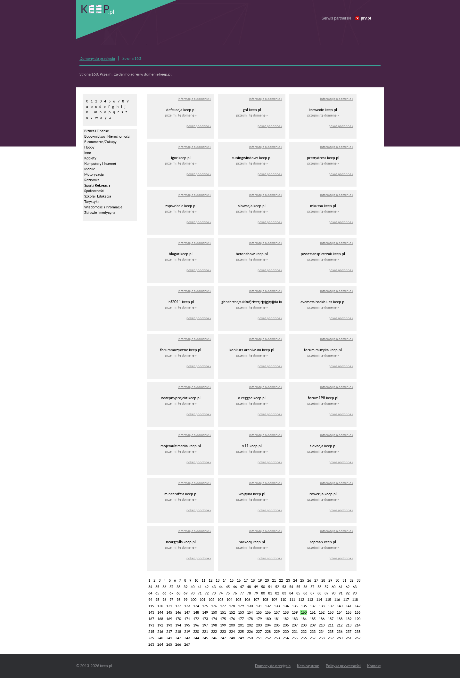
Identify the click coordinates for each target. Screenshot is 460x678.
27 (316, 580)
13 (217, 580)
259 (330, 638)
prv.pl (366, 18)
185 (313, 619)
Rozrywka (92, 180)
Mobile (89, 169)
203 (259, 625)
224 (232, 632)
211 (330, 625)
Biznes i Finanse (96, 131)
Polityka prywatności (343, 666)
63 (355, 587)
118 (355, 599)
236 (339, 632)
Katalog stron (308, 666)
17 (246, 580)
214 (357, 625)
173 (205, 619)
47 (242, 587)
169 (169, 619)
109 (274, 599)
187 (330, 619)
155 (259, 612)
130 (250, 606)
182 (286, 619)
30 (337, 580)
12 (210, 580)
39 (185, 587)
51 (270, 587)
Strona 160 (131, 58)
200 (232, 625)
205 (277, 625)
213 (348, 625)
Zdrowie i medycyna (99, 212)
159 (295, 612)
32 (351, 580)
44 (221, 587)
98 (178, 599)
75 (228, 593)
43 (214, 587)
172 (196, 619)
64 (150, 593)
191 (151, 625)
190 (357, 619)
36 (164, 587)
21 (274, 580)
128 (232, 606)
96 (164, 599)
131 (259, 606)
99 (185, 599)
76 (235, 593)
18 (253, 580)
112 (301, 599)
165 (348, 612)
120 (160, 606)
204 (268, 625)
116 (337, 599)
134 (286, 606)
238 (357, 632)
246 (214, 638)
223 (223, 632)
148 (196, 612)
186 (321, 619)
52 (277, 587)
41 (199, 587)
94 (150, 599)
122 (178, 606)
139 (330, 606)
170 (178, 619)
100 (193, 599)
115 (328, 599)
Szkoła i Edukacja (97, 196)
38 (178, 587)
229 (277, 632)
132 (268, 606)
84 (291, 593)
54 (291, 587)
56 (305, 587)
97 (171, 599)
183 (295, 619)
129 (241, 606)
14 (224, 580)
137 (313, 606)
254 (286, 638)
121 (169, 606)
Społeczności (94, 191)
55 (298, 587)
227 (259, 632)
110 (283, 599)
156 (268, 612)
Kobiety (90, 158)
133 (277, 606)
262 (357, 638)
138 (321, 606)
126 (214, 606)
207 (295, 625)
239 (151, 638)
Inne (87, 153)
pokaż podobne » (198, 126)
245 (205, 638)
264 (160, 644)
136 (304, 606)
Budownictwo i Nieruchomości (107, 136)
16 (239, 580)
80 (263, 593)
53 (284, 587)
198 (214, 625)
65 (157, 593)
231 (295, 632)
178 (250, 619)
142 (357, 606)
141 (348, 606)
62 (347, 587)
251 (259, 638)
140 (339, 606)
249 (241, 638)
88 (319, 593)
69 (185, 593)
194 (178, 625)
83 (284, 593)
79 (256, 593)
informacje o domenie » (194, 99)
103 (220, 599)
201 (241, 625)
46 (235, 587)
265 (169, 644)
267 (187, 644)
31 (344, 580)
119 (151, 606)
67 (171, 593)
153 (241, 612)
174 (214, 619)
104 (229, 599)
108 (265, 599)
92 (347, 593)
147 (187, 612)
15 (232, 580)
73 (214, 593)
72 (207, 593)
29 (330, 580)
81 (270, 593)
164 (339, 612)
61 (340, 587)
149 (205, 612)
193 (169, 625)
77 (242, 593)
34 (150, 587)
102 (211, 599)
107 (256, 599)
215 (151, 632)
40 (192, 587)
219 (187, 632)
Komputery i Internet (100, 163)
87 (312, 593)
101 (202, 599)
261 (348, 638)
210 (321, 625)
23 (288, 580)
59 (326, 587)
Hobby (89, 147)
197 (205, 625)
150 (214, 612)
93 (355, 593)
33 (358, 580)
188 (339, 619)
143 (151, 612)
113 (310, 599)
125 (205, 606)
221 (205, 632)
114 (319, 599)
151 (223, 612)
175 (223, 619)
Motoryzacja (94, 174)
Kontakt (374, 666)
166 (357, 612)
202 (250, 625)
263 (151, 644)
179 (259, 619)
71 (199, 593)
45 (228, 587)
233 (313, 632)
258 (321, 638)
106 (247, 599)
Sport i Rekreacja (97, 185)
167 (151, 619)
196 (196, 625)
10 (196, 580)
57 (312, 587)
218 (178, 632)
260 (339, 638)
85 (298, 593)
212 (339, 625)
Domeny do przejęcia (97, 58)
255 (295, 638)
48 (249, 587)
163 (330, 612)
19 (260, 580)
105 (238, 599)
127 (223, 606)
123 (187, 606)
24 (295, 580)
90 (333, 593)
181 (277, 619)
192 (160, 625)
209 (313, 625)
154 (250, 612)
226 (250, 632)
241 (169, 638)
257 (313, 638)
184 (304, 619)
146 (178, 612)
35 (157, 587)
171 (187, 619)
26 (309, 580)
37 (171, 587)
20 (267, 580)
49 (256, 587)
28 (323, 580)
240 (160, 638)
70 (192, 593)
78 (249, 593)
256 (304, 638)
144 (160, 612)
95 (157, 599)
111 (292, 599)
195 (187, 625)
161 (313, 612)
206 (286, 625)
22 (281, 580)
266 (178, 644)
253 (277, 638)
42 (207, 587)
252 (268, 638)
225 (241, 632)
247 (223, 638)
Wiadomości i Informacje (103, 207)
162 (321, 612)
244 (196, 638)
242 (178, 638)
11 (203, 580)
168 (160, 619)
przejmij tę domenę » (181, 115)
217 (169, 632)
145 (169, 612)
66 (164, 593)
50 (263, 587)
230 (286, 632)
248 (232, 638)
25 (302, 580)
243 (187, 638)
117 (346, 599)
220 (196, 632)
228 (268, 632)
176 (232, 619)
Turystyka (92, 202)
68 (178, 593)
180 (268, 619)
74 (221, 593)
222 (214, 632)
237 (348, 632)
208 (304, 625)
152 (232, 612)
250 (250, 638)
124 (196, 606)
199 (223, 625)
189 (348, 619)
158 (286, 612)
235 (330, 632)
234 (321, 632)
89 (326, 593)
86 (305, 593)
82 (277, 593)
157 (277, 612)
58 (319, 587)
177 (241, 619)
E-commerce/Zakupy (100, 142)
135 (295, 606)
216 (160, 632)
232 (304, 632)
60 (333, 587)
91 (340, 593)
